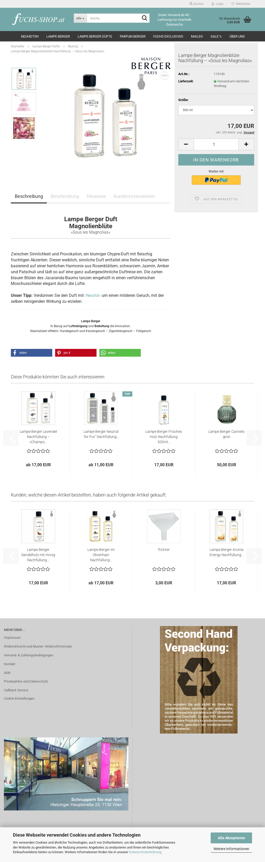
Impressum (12, 638)
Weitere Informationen (231, 849)
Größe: (183, 100)
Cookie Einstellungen (19, 698)
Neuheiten (30, 36)
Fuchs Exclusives (168, 36)
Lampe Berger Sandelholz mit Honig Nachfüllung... (38, 555)
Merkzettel (240, 4)
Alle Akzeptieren (231, 838)
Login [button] (217, 4)
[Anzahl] (216, 144)
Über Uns (237, 36)
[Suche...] (80, 18)
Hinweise (96, 196)
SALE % (216, 36)
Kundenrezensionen (134, 196)
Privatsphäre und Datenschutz (26, 681)
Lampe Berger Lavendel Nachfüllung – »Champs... (38, 436)
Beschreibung (29, 196)
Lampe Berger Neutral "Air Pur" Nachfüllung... (101, 434)
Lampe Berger (58, 36)
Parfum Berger (132, 36)
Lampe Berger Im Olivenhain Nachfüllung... (101, 555)
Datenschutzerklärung (145, 852)
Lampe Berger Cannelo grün (226, 434)
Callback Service (16, 690)
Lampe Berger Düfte (95, 36)
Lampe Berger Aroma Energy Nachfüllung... (227, 552)
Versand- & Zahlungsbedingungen (28, 655)
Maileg (197, 36)
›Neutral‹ (93, 295)
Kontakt (9, 664)
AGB (7, 673)
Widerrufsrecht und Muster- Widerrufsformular (38, 646)
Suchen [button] (196, 4)
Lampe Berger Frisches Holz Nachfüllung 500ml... (163, 436)
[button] (186, 144)
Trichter (164, 550)
